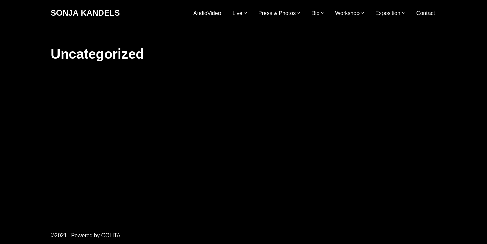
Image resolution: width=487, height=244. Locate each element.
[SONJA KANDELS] (85, 13)
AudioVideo (207, 13)
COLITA (110, 235)
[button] (245, 13)
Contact (425, 13)
